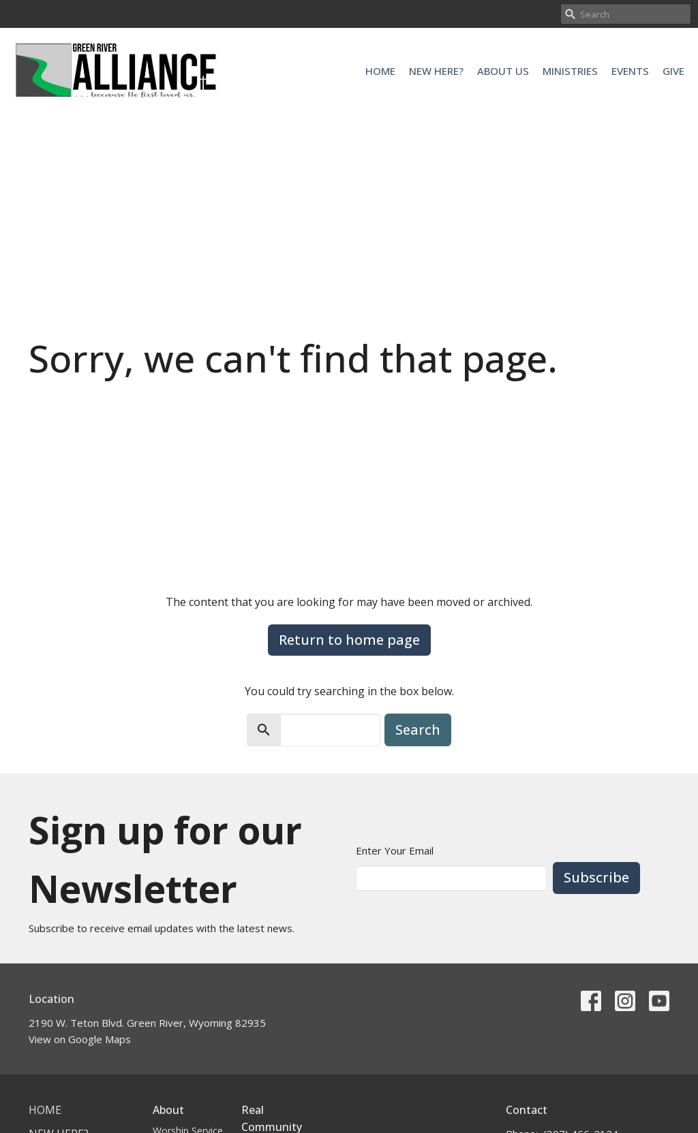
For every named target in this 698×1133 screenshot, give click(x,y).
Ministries (570, 71)
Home (380, 71)
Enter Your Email (395, 850)
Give (673, 71)
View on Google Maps (80, 1039)
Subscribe (596, 877)
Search (417, 729)
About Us (503, 71)
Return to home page (349, 640)
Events (630, 71)
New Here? (436, 71)
